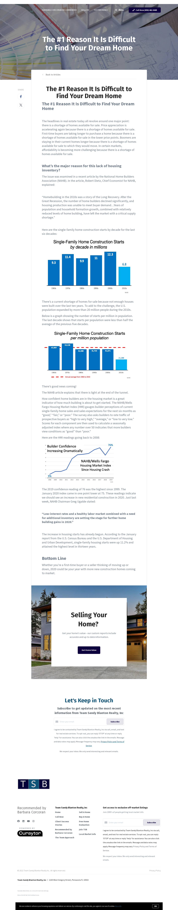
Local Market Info (87, 834)
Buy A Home (84, 817)
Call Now (59, 817)
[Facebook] (18, 821)
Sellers (85, 10)
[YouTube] (28, 821)
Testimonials (101, 10)
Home (58, 812)
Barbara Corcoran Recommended (59, 10)
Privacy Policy (155, 870)
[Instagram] (33, 821)
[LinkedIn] (23, 821)
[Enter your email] (82, 721)
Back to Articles (53, 74)
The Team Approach (64, 837)
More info (118, 906)
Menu (119, 10)
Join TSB (83, 829)
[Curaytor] (30, 836)
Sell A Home (84, 812)
